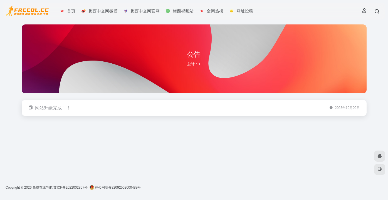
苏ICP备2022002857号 (70, 187)
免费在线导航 (43, 187)
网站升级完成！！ (53, 108)
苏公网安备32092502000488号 (115, 187)
